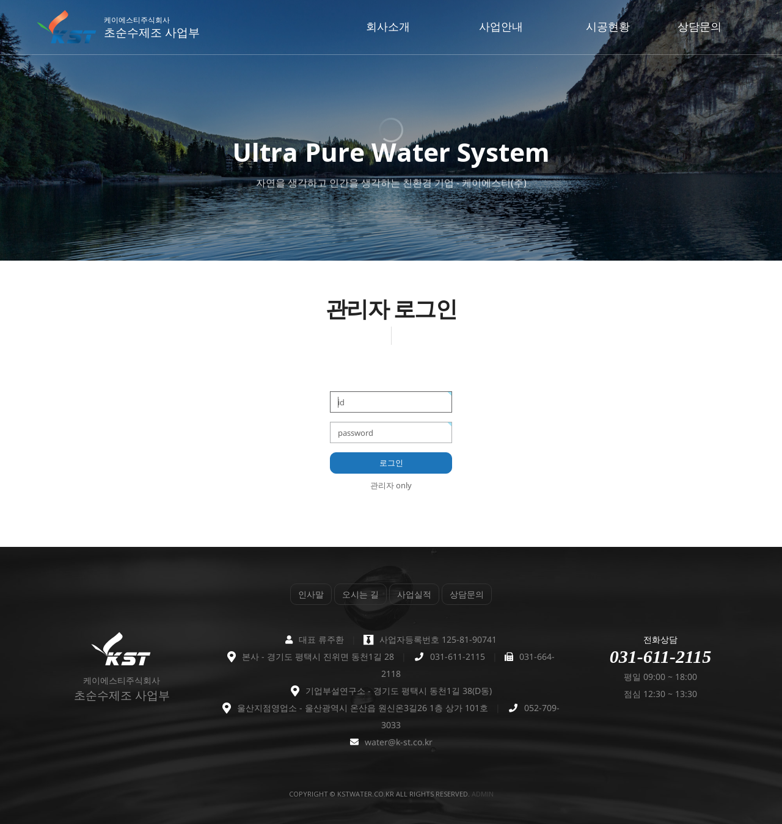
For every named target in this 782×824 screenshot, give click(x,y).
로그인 (391, 462)
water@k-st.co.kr (399, 742)
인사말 (311, 594)
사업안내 (501, 26)
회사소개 (388, 26)
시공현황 (608, 26)
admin (483, 793)
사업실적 (414, 594)
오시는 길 (360, 594)
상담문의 (700, 26)
